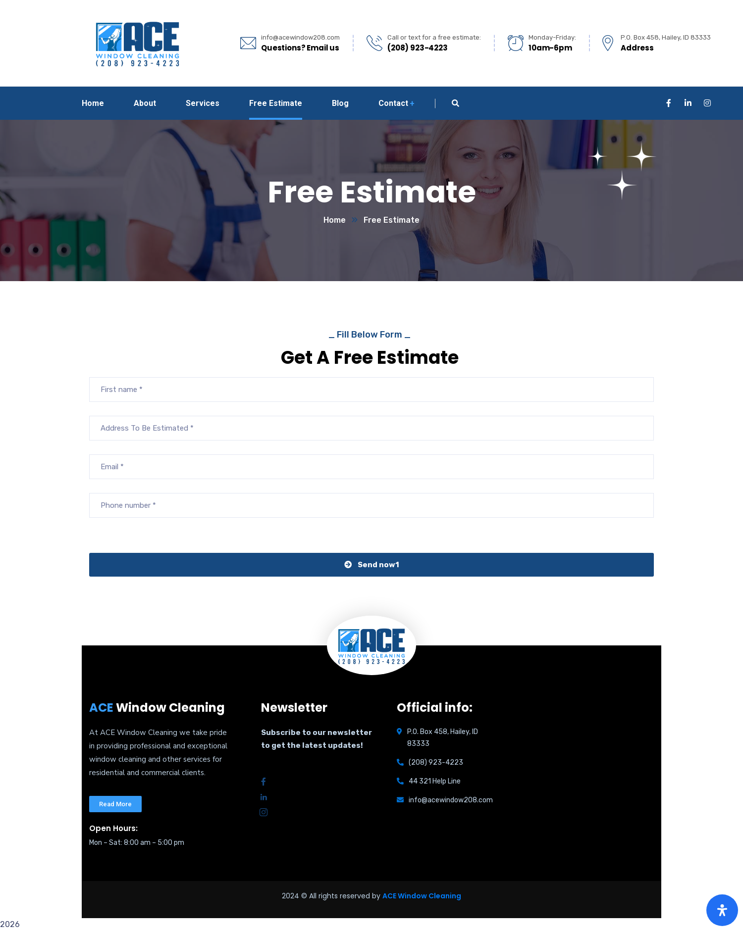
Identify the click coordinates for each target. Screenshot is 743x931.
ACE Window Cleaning (421, 896)
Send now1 (371, 564)
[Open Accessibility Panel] (722, 910)
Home (334, 220)
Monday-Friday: (552, 37)
